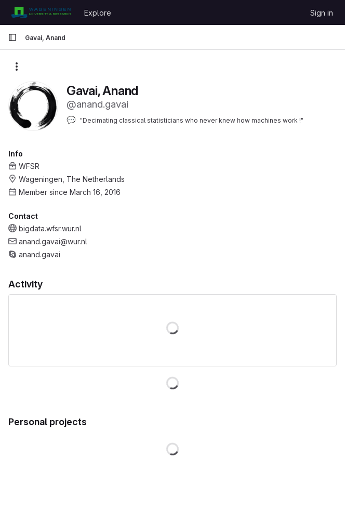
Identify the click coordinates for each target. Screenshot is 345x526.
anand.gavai (39, 254)
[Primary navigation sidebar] (12, 37)
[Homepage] (41, 12)
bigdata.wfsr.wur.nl (50, 228)
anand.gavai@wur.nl (53, 241)
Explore (97, 12)
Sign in (321, 12)
